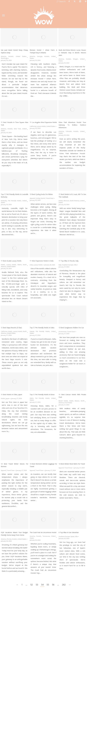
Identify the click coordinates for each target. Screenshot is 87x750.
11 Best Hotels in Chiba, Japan (11, 394)
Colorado (69, 131)
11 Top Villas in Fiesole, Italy (68, 261)
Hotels (61, 201)
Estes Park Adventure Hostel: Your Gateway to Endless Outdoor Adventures (72, 125)
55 (48, 584)
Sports (43, 198)
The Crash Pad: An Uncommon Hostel (43, 532)
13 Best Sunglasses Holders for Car (71, 328)
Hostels (10, 56)
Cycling (38, 198)
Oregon (75, 59)
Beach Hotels (63, 401)
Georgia (39, 56)
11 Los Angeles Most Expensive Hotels (43, 122)
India (31, 265)
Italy (60, 265)
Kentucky (4, 201)
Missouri (66, 201)
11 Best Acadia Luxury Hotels (11, 261)
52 (31, 584)
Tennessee (46, 536)
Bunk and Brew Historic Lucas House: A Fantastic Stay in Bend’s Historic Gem (72, 52)
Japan (8, 398)
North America (74, 201)
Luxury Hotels (41, 126)
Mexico (77, 401)
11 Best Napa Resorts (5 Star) (11, 328)
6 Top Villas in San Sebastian (69, 532)
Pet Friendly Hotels (14, 201)
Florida (9, 539)
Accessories (63, 332)
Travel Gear (50, 198)
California (33, 126)
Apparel (32, 198)
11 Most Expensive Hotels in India (41, 261)
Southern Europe (67, 265)
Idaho (32, 398)
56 (53, 584)
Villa (75, 265)
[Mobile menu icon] (3, 15)
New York (17, 129)
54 (42, 584)
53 (37, 584)
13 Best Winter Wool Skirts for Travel (72, 464)
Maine (20, 265)
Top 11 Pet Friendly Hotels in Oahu (42, 328)
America (3, 56)
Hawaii (32, 331)
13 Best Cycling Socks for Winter (41, 194)
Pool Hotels (68, 403)
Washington (5, 58)
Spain (72, 536)
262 (64, 584)
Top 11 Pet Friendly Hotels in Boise (42, 394)
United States (21, 56)
